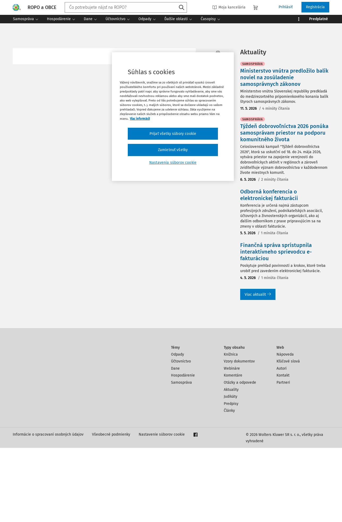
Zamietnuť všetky (173, 150)
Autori (282, 442)
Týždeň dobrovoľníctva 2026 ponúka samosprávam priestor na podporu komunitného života (284, 207)
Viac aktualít (258, 368)
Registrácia (315, 7)
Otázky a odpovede (240, 456)
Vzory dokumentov (239, 435)
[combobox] (126, 7)
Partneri (283, 456)
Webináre (232, 442)
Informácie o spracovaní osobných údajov (48, 508)
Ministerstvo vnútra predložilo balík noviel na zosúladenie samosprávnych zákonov (284, 151)
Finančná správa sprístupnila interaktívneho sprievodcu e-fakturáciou (276, 326)
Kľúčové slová (288, 435)
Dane (175, 442)
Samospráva (181, 456)
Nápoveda (285, 428)
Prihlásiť (286, 7)
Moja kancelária (228, 7)
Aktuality (231, 464)
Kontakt (283, 449)
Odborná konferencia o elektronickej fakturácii (269, 269)
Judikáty (230, 470)
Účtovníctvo (181, 435)
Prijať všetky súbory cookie (173, 133)
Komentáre (233, 449)
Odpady (177, 428)
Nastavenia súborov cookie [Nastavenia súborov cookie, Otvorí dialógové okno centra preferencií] (172, 162)
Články (229, 485)
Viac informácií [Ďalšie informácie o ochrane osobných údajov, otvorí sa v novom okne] (140, 119)
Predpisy (231, 478)
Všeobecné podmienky (111, 508)
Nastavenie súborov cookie (162, 508)
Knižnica (231, 428)
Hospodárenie (183, 449)
